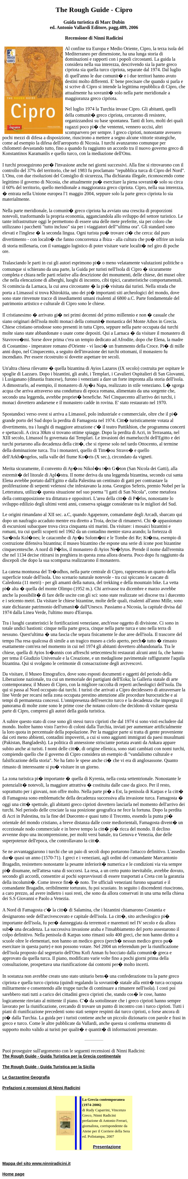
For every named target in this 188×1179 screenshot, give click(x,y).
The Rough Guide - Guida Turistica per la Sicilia (48, 1066)
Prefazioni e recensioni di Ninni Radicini (41, 1088)
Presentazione (107, 1146)
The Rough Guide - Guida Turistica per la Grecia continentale (61, 1056)
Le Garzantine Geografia (26, 1077)
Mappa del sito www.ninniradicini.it (36, 1163)
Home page (13, 1174)
